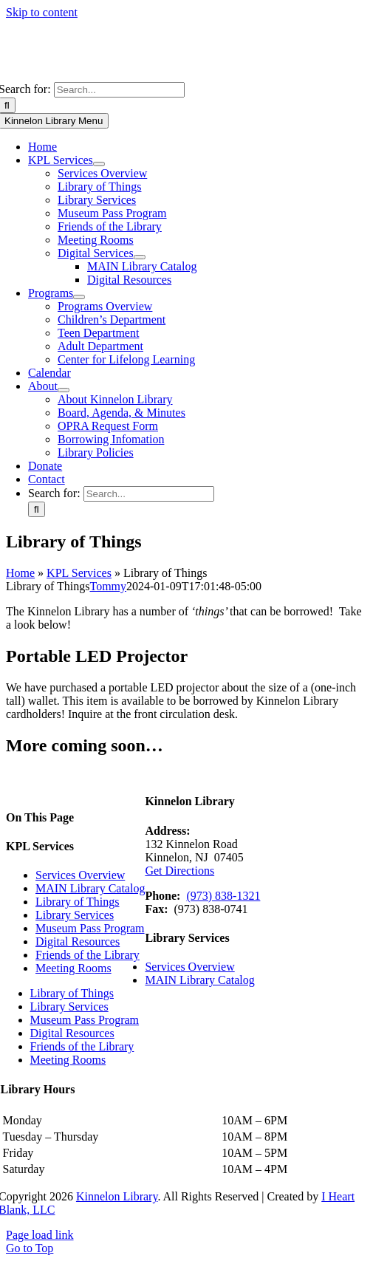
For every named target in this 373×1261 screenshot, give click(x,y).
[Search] (36, 509)
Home (20, 573)
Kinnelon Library (116, 1196)
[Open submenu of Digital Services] (140, 257)
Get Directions (179, 870)
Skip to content (42, 12)
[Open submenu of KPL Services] (99, 164)
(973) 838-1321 (223, 895)
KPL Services (79, 573)
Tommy (107, 586)
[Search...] (119, 90)
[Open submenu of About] (63, 390)
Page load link (40, 1234)
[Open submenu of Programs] (79, 297)
